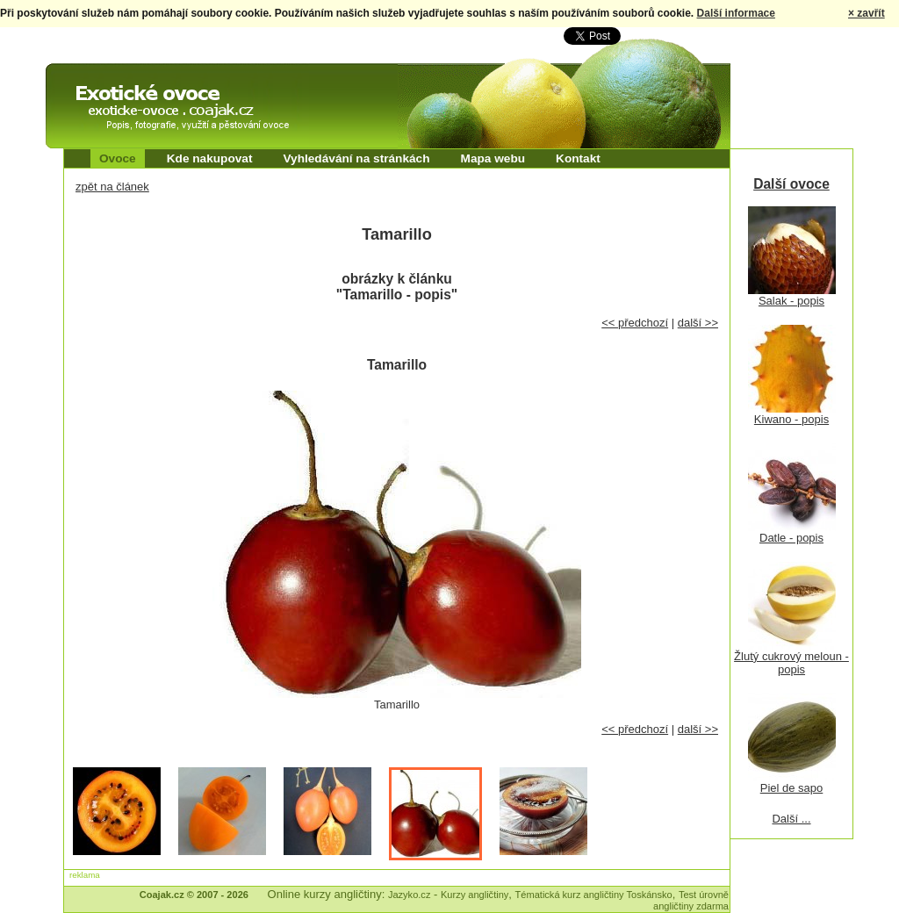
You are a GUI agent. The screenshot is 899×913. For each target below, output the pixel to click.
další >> (698, 322)
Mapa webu (493, 158)
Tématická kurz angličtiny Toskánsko (593, 894)
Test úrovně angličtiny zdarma (691, 900)
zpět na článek (112, 186)
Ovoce (117, 158)
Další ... (791, 818)
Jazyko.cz (409, 894)
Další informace (736, 13)
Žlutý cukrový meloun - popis (791, 663)
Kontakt (578, 158)
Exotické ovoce (91, 79)
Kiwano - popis (791, 419)
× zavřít (866, 13)
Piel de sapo (791, 787)
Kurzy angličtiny (474, 894)
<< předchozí (634, 322)
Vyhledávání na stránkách (356, 158)
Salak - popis (791, 300)
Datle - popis (791, 537)
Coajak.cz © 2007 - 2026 (194, 894)
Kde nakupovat (210, 158)
